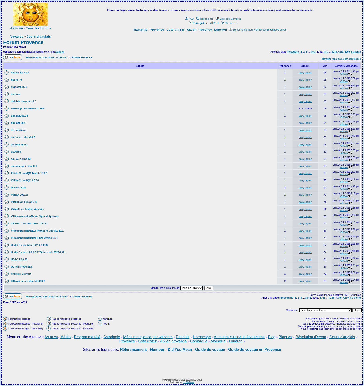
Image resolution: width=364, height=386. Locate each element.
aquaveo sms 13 (21, 158)
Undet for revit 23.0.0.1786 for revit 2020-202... (38, 252)
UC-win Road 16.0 (21, 266)
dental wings (18, 130)
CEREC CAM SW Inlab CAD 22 (29, 223)
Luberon (220, 29)
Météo (65, 337)
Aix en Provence (199, 29)
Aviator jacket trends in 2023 (28, 108)
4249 (340, 52)
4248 (334, 52)
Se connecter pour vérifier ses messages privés (257, 29)
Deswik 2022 (18, 187)
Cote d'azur (147, 341)
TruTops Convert (21, 273)
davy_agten (305, 72)
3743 (325, 52)
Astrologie (112, 337)
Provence (157, 29)
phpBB (175, 380)
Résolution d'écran (311, 337)
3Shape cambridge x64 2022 (28, 281)
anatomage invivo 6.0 (24, 166)
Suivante (356, 52)
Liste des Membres (228, 18)
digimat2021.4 (19, 115)
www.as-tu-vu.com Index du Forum (47, 57)
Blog (271, 337)
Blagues (285, 337)
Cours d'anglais (39, 36)
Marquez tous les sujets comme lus (341, 59)
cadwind (16, 151)
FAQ (189, 18)
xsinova (59, 52)
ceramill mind (19, 144)
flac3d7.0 (16, 79)
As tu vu (16, 28)
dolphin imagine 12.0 (23, 101)
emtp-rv (15, 94)
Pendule (183, 337)
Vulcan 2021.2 (19, 194)
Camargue (199, 341)
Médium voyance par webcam (148, 337)
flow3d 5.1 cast (20, 72)
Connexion (229, 23)
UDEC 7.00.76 (19, 259)
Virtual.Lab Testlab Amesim (27, 209)
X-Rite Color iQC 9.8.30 (25, 180)
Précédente (293, 52)
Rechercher (204, 18)
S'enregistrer (198, 23)
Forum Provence (23, 42)
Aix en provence (173, 341)
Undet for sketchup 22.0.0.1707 (29, 245)
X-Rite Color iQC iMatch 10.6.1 (29, 173)
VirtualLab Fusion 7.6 (24, 202)
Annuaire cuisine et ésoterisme (239, 337)
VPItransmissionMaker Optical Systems (35, 216)
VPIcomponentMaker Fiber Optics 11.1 (34, 237)
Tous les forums (38, 28)
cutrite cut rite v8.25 (23, 137)
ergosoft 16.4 (19, 87)
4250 (347, 52)
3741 (312, 52)
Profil (214, 23)
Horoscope (202, 337)
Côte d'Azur (175, 29)
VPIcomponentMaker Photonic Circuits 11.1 (37, 230)
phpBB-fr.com (188, 382)
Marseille (140, 29)
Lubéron (236, 341)
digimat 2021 (18, 122)
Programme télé (87, 337)
